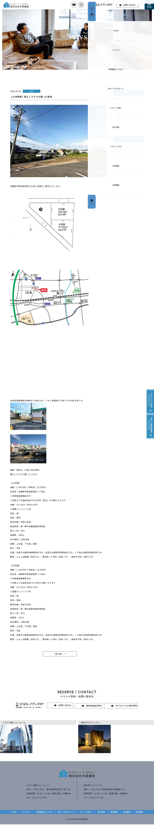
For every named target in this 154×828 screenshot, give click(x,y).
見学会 (119, 109)
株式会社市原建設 (80, 822)
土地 (119, 119)
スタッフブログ (123, 114)
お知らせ (120, 104)
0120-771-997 (39, 801)
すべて (119, 99)
